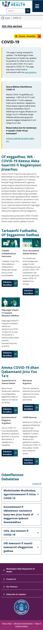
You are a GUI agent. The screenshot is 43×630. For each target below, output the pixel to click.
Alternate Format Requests (23, 623)
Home (7, 18)
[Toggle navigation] (37, 6)
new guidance (30, 72)
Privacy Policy (7, 623)
